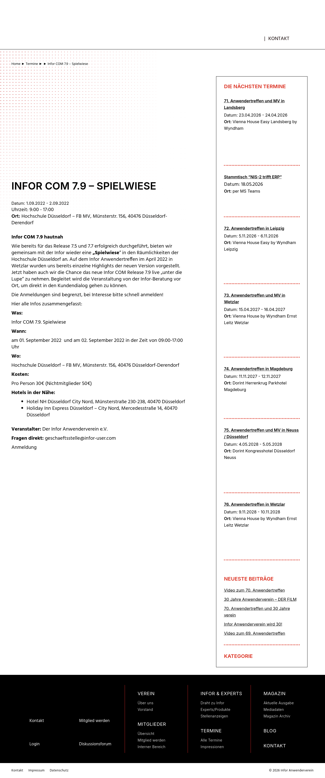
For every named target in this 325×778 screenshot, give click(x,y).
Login (34, 744)
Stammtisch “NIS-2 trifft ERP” (253, 176)
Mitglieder (152, 724)
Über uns (145, 703)
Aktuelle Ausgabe (279, 703)
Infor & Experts (221, 693)
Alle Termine (211, 740)
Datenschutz (59, 770)
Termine (32, 64)
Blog (270, 730)
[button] (305, 37)
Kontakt (278, 39)
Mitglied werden (94, 720)
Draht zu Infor (212, 703)
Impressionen (212, 747)
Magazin (275, 693)
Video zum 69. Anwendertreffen (254, 633)
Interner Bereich (152, 747)
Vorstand (145, 709)
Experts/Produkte (215, 709)
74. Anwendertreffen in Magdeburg (258, 368)
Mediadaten (274, 709)
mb (260, 37)
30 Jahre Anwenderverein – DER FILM (260, 599)
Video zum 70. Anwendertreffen (254, 590)
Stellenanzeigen (214, 716)
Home (16, 64)
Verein (146, 693)
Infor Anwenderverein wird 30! (253, 624)
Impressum (36, 770)
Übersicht (146, 733)
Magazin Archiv (277, 716)
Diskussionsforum (95, 744)
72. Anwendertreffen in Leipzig (254, 228)
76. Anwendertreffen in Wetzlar (254, 504)
